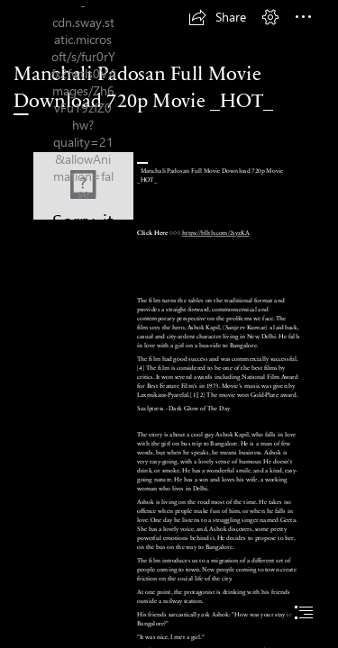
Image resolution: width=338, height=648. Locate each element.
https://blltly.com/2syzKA (215, 233)
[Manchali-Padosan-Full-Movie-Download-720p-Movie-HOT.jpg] (83, 185)
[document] (169, 324)
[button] (217, 17)
